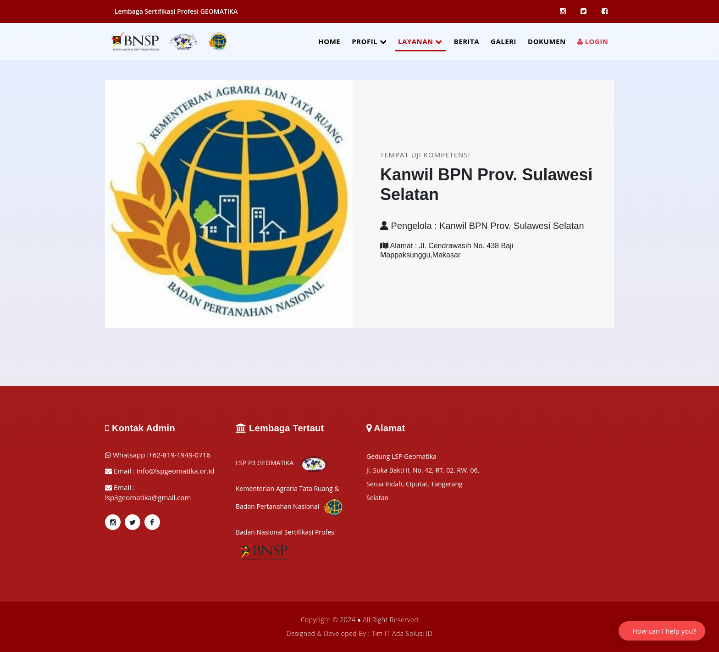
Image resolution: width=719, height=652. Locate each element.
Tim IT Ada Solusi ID (402, 633)
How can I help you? (664, 630)
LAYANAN (420, 41)
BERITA (466, 41)
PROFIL (369, 41)
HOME (329, 41)
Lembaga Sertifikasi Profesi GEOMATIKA (176, 11)
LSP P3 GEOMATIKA (282, 462)
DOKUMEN (547, 41)
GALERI (503, 41)
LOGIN (592, 41)
